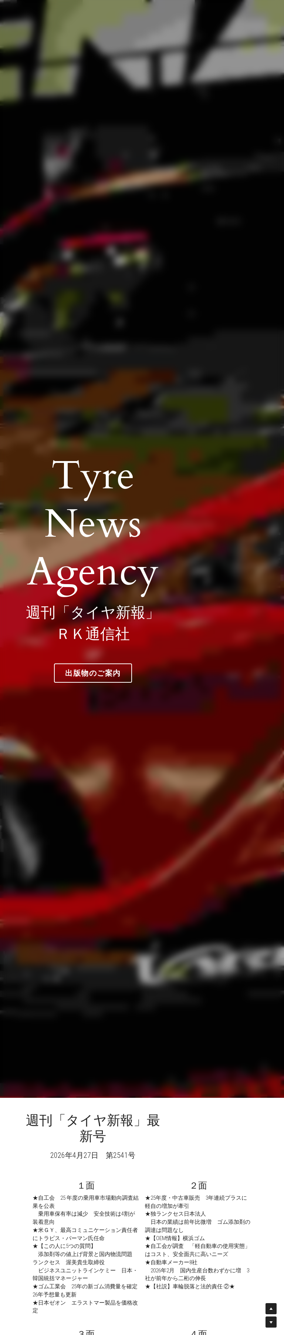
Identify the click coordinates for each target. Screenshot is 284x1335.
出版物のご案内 (142, 648)
